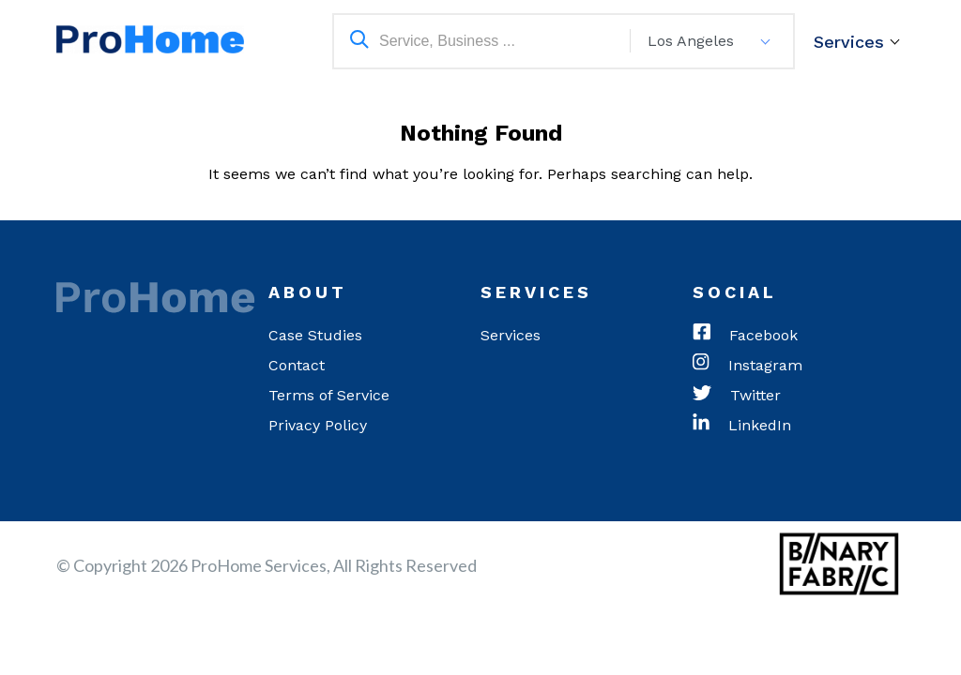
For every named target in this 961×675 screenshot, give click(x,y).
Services (849, 42)
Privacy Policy (317, 425)
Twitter (737, 396)
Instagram (747, 366)
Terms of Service (328, 395)
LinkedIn (742, 426)
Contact (296, 365)
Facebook (745, 336)
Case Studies (315, 335)
